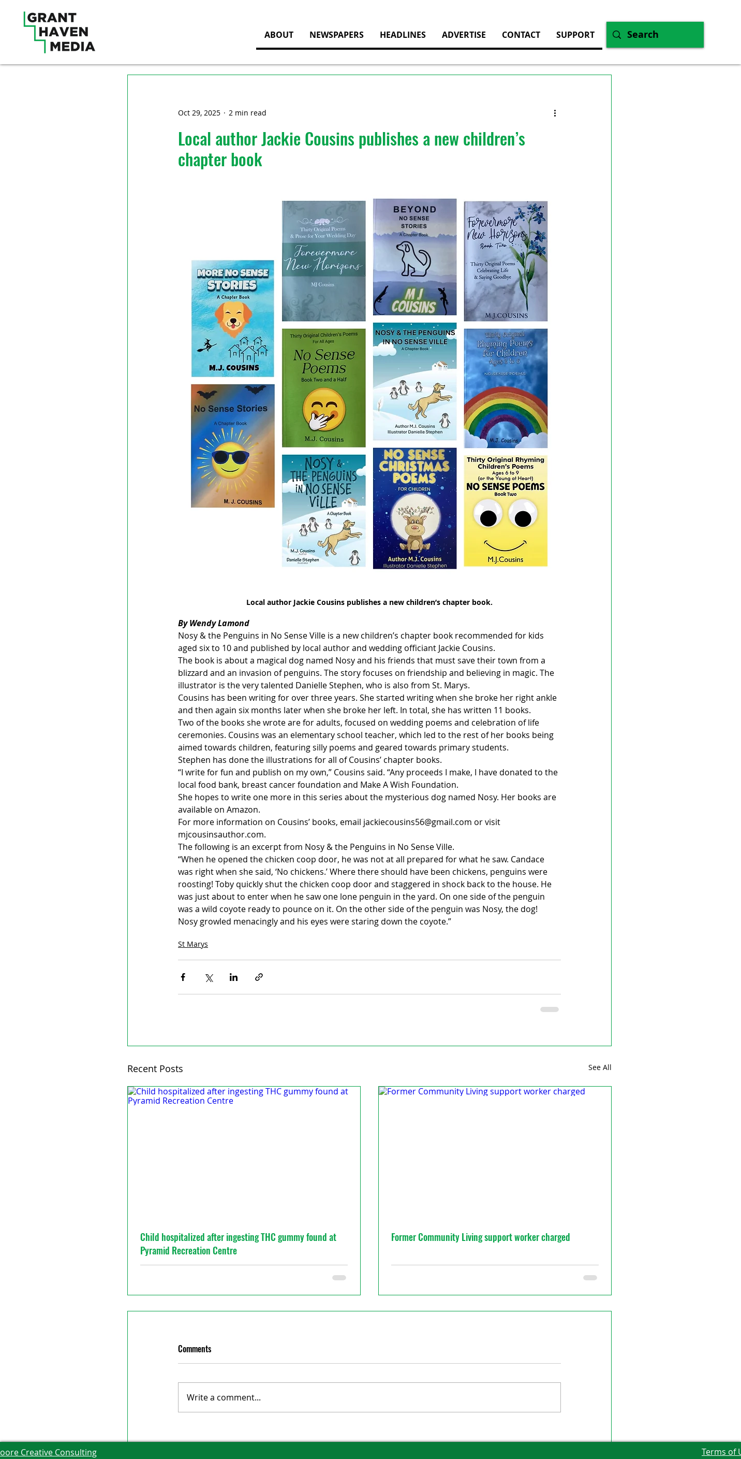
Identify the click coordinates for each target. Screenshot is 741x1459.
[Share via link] (259, 977)
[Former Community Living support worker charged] (495, 1152)
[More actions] (555, 112)
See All (600, 1067)
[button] (464, 35)
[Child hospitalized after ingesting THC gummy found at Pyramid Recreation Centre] (244, 1152)
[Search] (654, 35)
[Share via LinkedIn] (234, 977)
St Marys (193, 944)
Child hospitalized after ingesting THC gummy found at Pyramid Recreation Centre (238, 1243)
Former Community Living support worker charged (480, 1237)
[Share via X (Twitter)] (208, 977)
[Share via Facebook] (183, 977)
